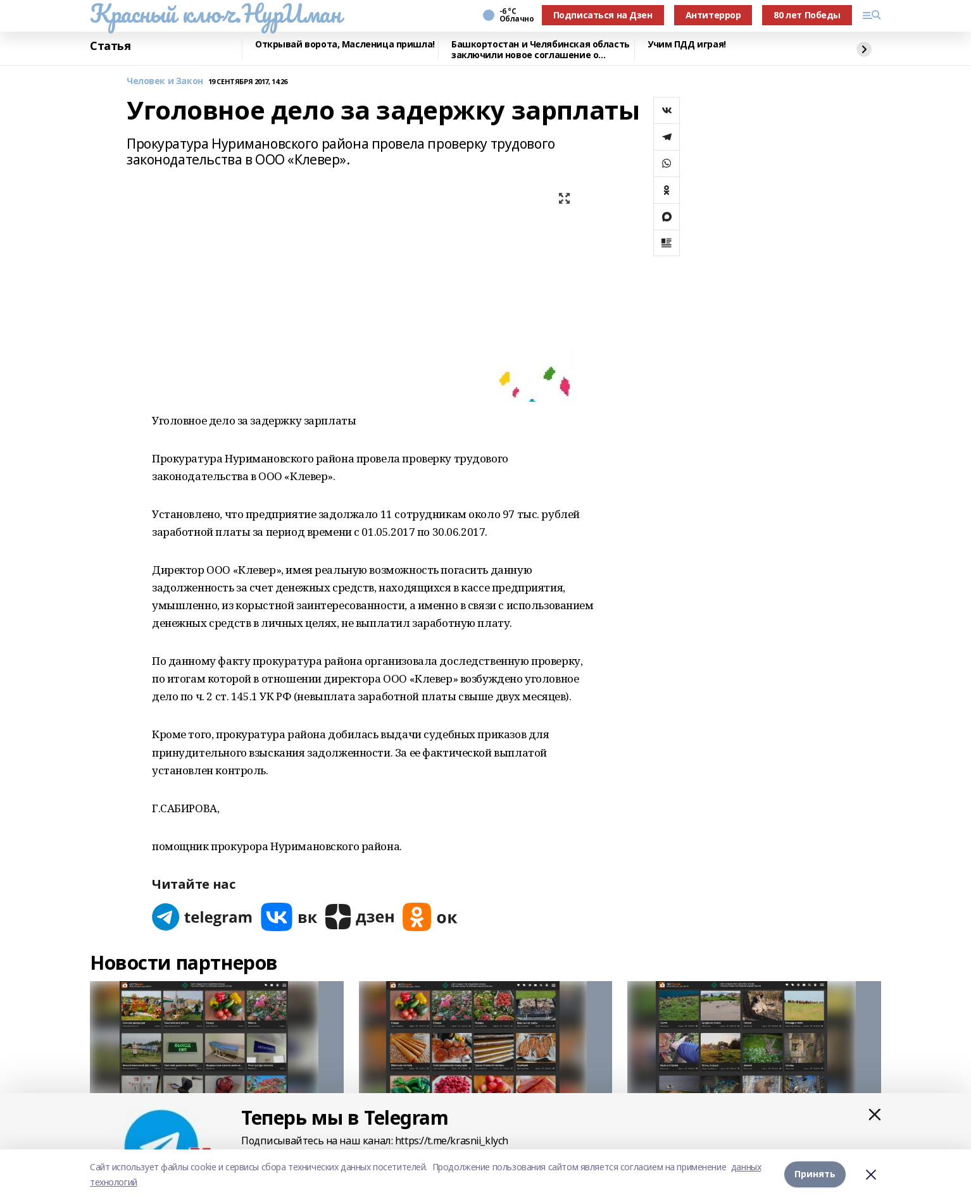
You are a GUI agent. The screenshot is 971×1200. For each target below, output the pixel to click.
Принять (815, 1174)
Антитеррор (713, 15)
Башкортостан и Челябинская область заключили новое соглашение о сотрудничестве (540, 49)
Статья (110, 46)
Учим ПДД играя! (687, 44)
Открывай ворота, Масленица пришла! (345, 44)
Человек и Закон (165, 81)
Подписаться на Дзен (603, 15)
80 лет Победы (807, 15)
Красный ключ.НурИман (215, 13)
